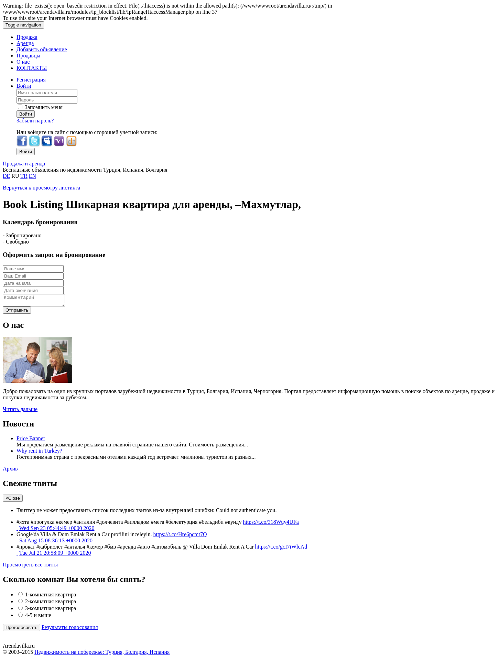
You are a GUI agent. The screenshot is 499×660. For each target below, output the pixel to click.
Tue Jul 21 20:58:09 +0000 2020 (55, 555)
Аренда (25, 43)
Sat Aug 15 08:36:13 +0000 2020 (56, 542)
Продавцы (28, 55)
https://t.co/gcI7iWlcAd (281, 549)
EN (32, 176)
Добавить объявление (42, 49)
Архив (10, 471)
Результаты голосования (70, 629)
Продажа (27, 37)
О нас (23, 62)
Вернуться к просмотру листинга (41, 188)
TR (23, 176)
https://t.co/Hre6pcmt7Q (180, 536)
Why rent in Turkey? (39, 453)
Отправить (17, 312)
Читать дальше (20, 411)
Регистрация (31, 80)
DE (6, 176)
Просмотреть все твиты (30, 567)
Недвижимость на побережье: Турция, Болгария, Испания (102, 654)
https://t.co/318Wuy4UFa (271, 524)
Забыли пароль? (35, 120)
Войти (24, 86)
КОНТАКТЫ (32, 68)
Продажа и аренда (24, 163)
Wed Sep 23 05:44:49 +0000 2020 (57, 530)
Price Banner (31, 440)
